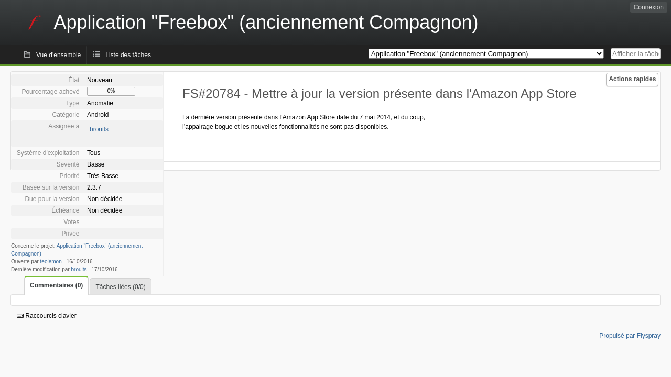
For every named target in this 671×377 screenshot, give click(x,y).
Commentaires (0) (56, 285)
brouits (99, 129)
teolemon (51, 261)
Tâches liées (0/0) (120, 287)
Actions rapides (632, 79)
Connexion (649, 7)
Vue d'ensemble (58, 55)
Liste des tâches (128, 55)
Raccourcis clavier (47, 315)
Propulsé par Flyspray (630, 335)
